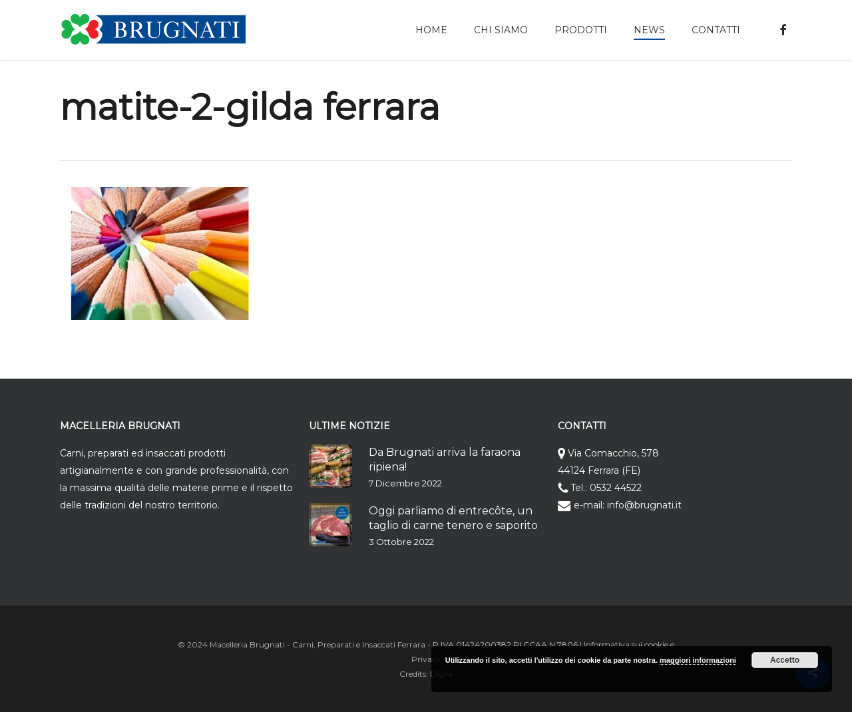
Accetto (784, 660)
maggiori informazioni (698, 660)
